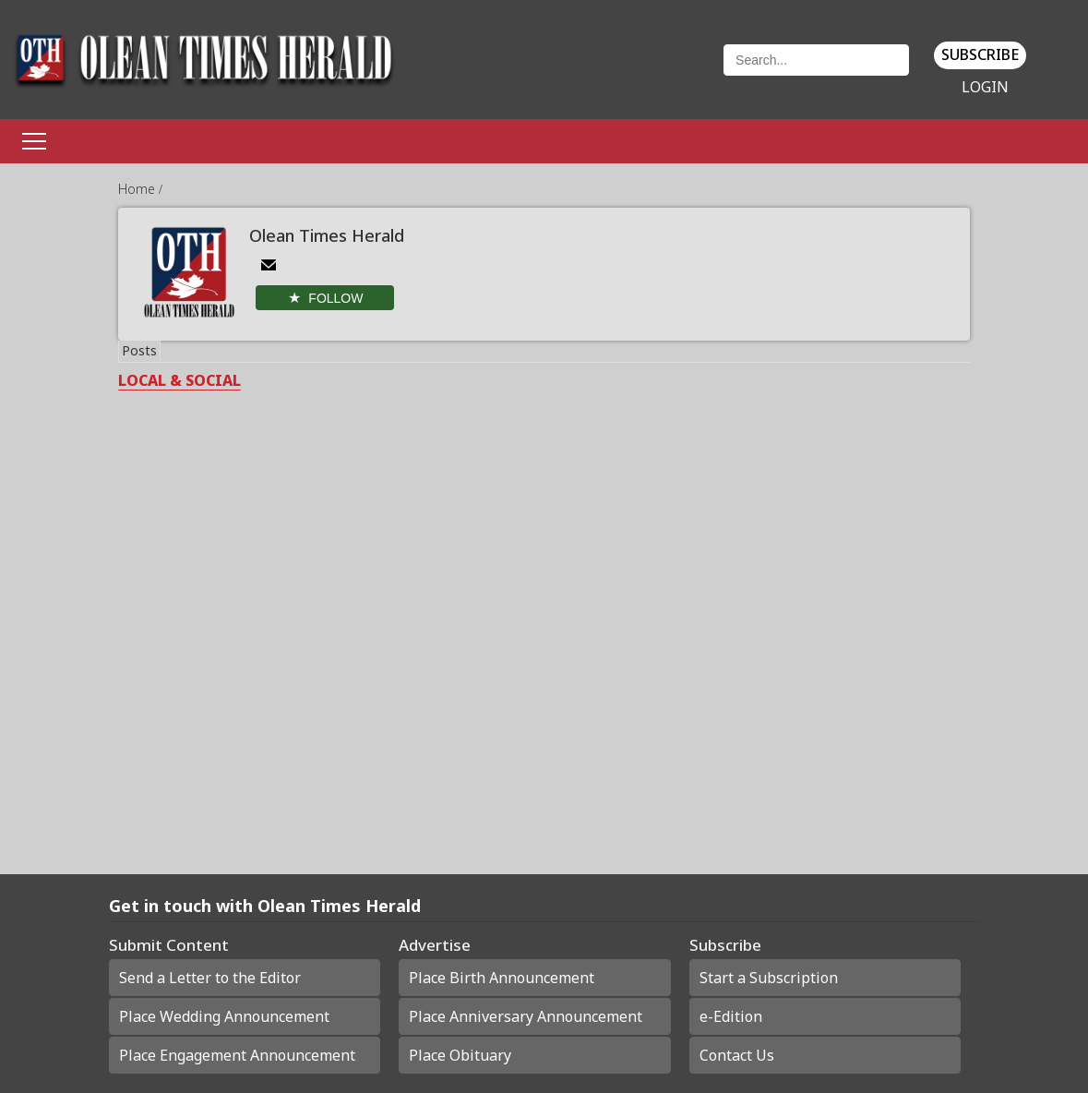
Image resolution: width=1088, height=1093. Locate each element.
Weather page (627, 68)
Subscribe (980, 54)
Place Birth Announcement (501, 977)
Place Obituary (460, 1055)
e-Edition (730, 1016)
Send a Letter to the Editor (210, 977)
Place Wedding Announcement (224, 1016)
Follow (335, 298)
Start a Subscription (768, 977)
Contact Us (736, 1055)
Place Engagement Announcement (237, 1055)
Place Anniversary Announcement (525, 1016)
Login (985, 87)
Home (138, 189)
